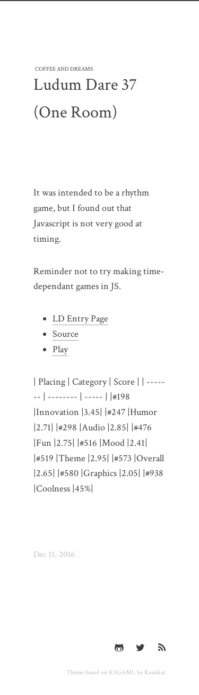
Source (66, 334)
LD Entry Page (80, 318)
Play (60, 349)
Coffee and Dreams (64, 68)
